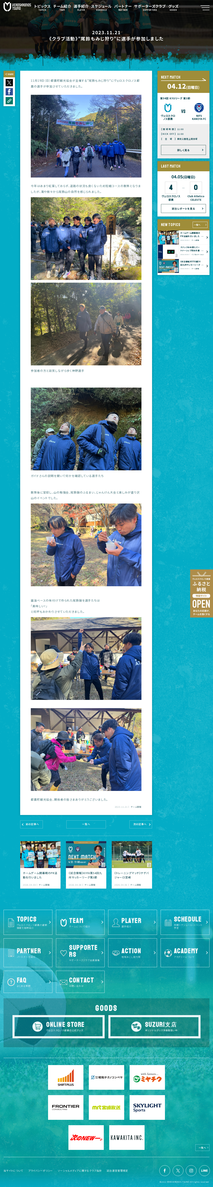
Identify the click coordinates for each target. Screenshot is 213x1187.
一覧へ (197, 224)
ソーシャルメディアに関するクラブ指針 (80, 1170)
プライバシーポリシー (40, 1170)
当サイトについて (13, 1170)
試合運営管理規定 (117, 1170)
